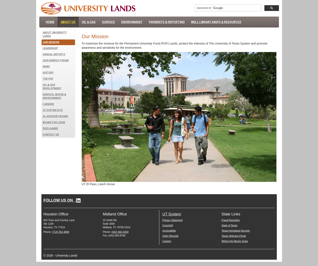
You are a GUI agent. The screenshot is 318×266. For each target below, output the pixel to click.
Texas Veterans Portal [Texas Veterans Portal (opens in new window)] (234, 236)
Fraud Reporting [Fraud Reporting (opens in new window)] (231, 220)
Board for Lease (54, 122)
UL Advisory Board (55, 116)
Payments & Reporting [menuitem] (167, 22)
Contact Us (51, 134)
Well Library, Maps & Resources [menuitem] (216, 22)
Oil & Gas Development (52, 86)
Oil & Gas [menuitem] (89, 22)
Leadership (50, 48)
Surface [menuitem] (108, 22)
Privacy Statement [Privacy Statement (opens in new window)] (172, 220)
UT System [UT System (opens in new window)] (171, 214)
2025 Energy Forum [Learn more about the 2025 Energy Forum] (56, 60)
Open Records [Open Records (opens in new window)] (170, 236)
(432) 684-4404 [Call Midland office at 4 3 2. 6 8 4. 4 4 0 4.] (119, 232)
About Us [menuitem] (68, 22)
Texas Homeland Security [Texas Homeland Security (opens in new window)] (236, 230)
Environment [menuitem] (132, 22)
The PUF (48, 78)
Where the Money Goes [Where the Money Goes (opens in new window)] (235, 241)
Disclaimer (50, 128)
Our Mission (51, 42)
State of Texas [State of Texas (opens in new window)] (229, 225)
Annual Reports (54, 54)
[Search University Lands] (228, 8)
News (46, 66)
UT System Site (53, 110)
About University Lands (55, 34)
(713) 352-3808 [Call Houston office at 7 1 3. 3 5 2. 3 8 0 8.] (60, 232)
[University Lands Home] (88, 8)
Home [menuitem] (50, 22)
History (48, 72)
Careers (48, 104)
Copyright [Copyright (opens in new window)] (167, 225)
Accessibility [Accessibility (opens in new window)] (169, 230)
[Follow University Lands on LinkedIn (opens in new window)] (62, 200)
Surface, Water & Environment (54, 96)
